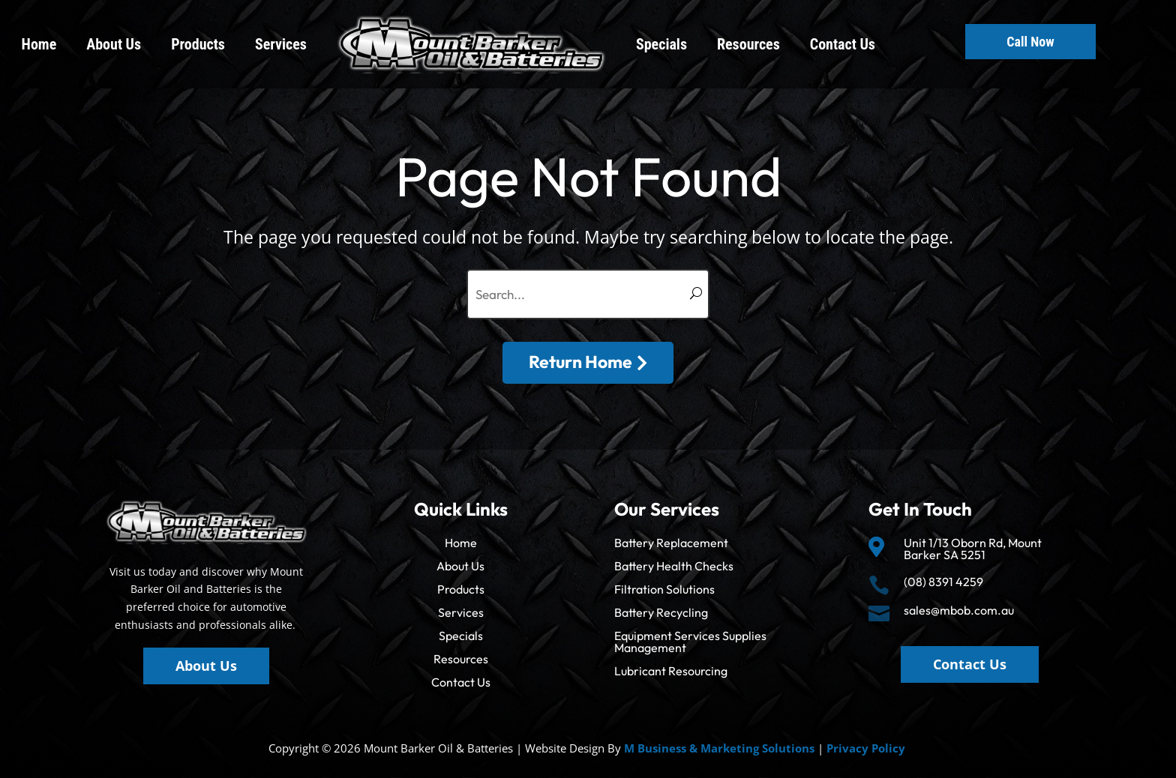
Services (281, 44)
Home (39, 44)
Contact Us (842, 44)
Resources (748, 44)
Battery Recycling (661, 612)
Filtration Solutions (664, 589)
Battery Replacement (671, 542)
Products (198, 44)
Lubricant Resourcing (671, 670)
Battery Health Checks (674, 565)
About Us (113, 44)
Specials (661, 44)
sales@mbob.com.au (959, 610)
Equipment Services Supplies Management (690, 641)
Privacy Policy (865, 748)
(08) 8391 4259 (943, 581)
